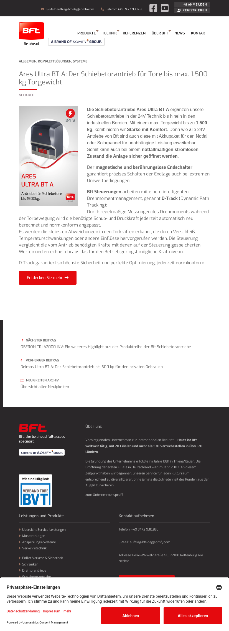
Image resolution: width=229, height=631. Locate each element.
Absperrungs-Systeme (39, 542)
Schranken (30, 564)
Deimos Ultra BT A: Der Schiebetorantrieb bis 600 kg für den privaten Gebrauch (116, 363)
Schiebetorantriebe (36, 577)
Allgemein (27, 61)
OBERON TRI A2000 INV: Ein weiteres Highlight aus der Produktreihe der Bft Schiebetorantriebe (116, 343)
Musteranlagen (33, 536)
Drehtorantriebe (34, 570)
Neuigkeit (27, 95)
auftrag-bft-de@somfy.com (75, 9)
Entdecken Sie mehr (45, 277)
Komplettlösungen (54, 61)
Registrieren (192, 10)
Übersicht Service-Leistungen (44, 529)
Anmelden (195, 4)
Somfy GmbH (31, 33)
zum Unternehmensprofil (104, 494)
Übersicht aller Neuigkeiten (116, 383)
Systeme (80, 61)
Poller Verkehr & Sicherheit (42, 558)
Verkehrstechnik (34, 548)
